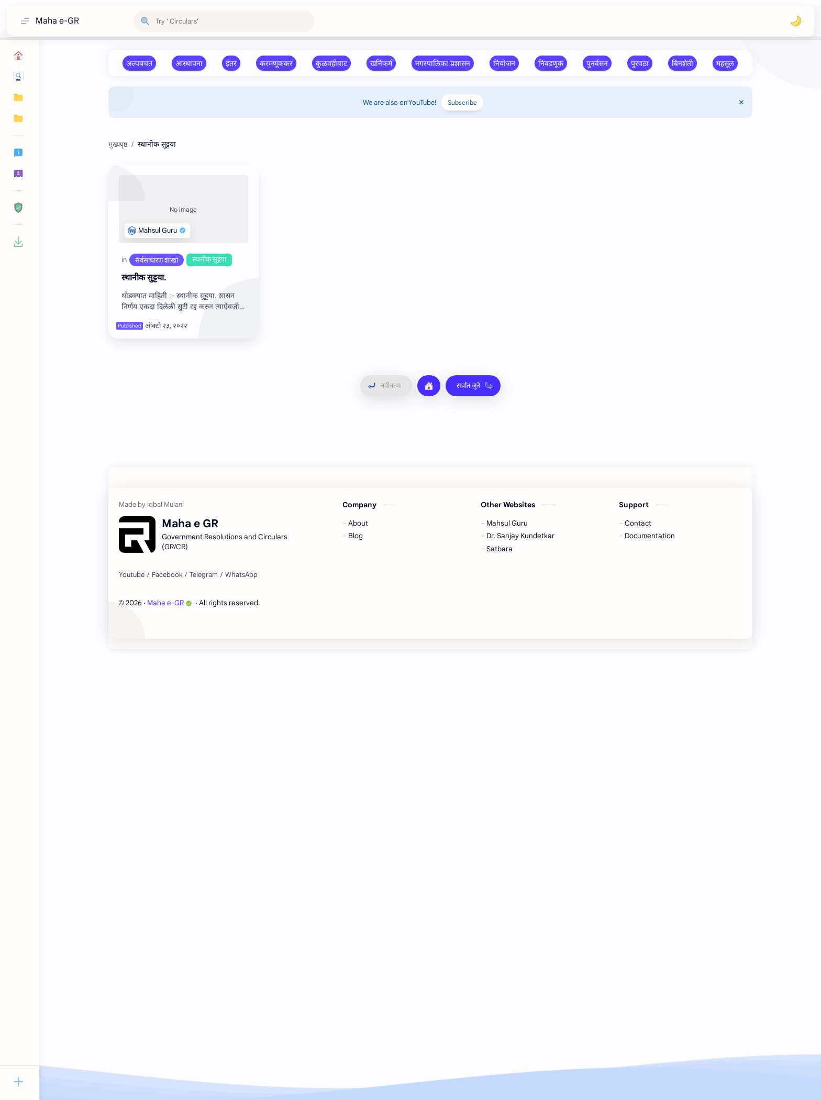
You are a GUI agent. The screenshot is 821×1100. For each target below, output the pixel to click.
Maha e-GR (57, 21)
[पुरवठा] (639, 63)
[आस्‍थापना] (189, 63)
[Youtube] (132, 1025)
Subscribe (462, 102)
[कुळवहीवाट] (331, 63)
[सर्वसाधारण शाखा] (156, 417)
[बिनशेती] (682, 63)
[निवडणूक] (551, 63)
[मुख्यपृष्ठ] (428, 542)
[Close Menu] (741, 102)
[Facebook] (167, 1025)
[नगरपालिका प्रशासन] (443, 63)
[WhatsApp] (241, 1025)
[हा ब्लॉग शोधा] (224, 21)
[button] (796, 21)
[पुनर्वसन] (597, 63)
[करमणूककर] (276, 63)
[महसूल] (725, 63)
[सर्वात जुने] (473, 542)
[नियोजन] (504, 63)
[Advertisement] (422, 201)
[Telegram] (204, 1025)
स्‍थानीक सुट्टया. (144, 435)
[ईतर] (231, 63)
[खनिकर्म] (381, 63)
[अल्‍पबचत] (139, 63)
